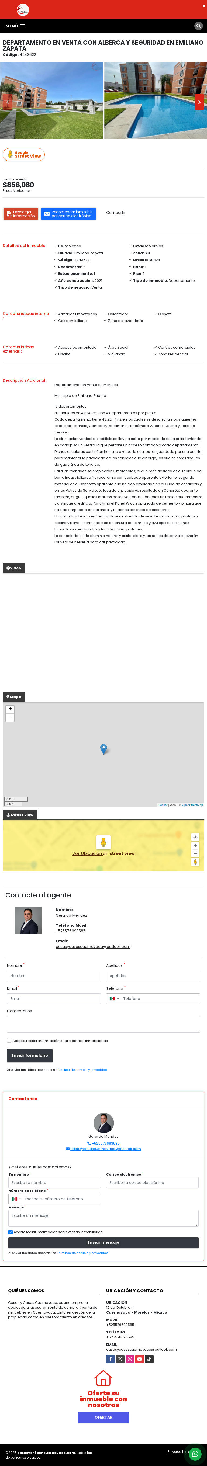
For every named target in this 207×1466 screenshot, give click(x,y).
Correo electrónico (124, 1174)
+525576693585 (70, 931)
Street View (24, 154)
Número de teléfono (28, 1191)
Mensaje (17, 1207)
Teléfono (116, 988)
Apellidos (115, 965)
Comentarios (19, 1011)
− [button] (10, 718)
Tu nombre (19, 1174)
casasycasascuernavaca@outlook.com (93, 946)
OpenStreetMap (192, 805)
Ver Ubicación (87, 853)
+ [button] (10, 710)
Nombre (16, 965)
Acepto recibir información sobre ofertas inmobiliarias (60, 1040)
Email (13, 988)
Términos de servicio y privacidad (81, 1070)
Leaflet (162, 805)
